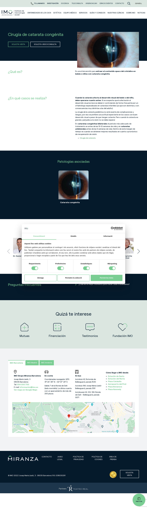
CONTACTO (119, 3)
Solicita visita (129, 474)
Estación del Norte (116, 379)
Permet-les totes (106, 278)
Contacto (47, 457)
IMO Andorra (46, 363)
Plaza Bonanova (115, 387)
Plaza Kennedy (114, 389)
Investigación (53, 3)
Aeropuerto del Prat (117, 384)
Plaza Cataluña (114, 381)
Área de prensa (113, 458)
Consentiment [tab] (39, 236)
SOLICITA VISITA (18, 44)
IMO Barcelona (16, 363)
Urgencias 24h (91, 3)
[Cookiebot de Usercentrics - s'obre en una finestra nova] (113, 228)
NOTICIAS (141, 13)
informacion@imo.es (29, 387)
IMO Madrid (32, 363)
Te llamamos (38, 3)
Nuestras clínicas (116, 13)
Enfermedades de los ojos (39, 13)
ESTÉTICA (57, 13)
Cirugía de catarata (88, 138)
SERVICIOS (83, 13)
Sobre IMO (130, 13)
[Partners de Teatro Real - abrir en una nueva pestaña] (73, 488)
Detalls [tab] (73, 236)
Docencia (65, 3)
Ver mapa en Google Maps (25, 390)
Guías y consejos (97, 13)
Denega (40, 278)
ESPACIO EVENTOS (106, 3)
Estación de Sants (116, 376)
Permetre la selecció (73, 278)
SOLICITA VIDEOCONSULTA (45, 44)
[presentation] (8, 251)
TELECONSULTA (77, 3)
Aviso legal (60, 458)
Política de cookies (97, 458)
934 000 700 (23, 384)
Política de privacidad (78, 458)
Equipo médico (70, 13)
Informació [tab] (107, 236)
